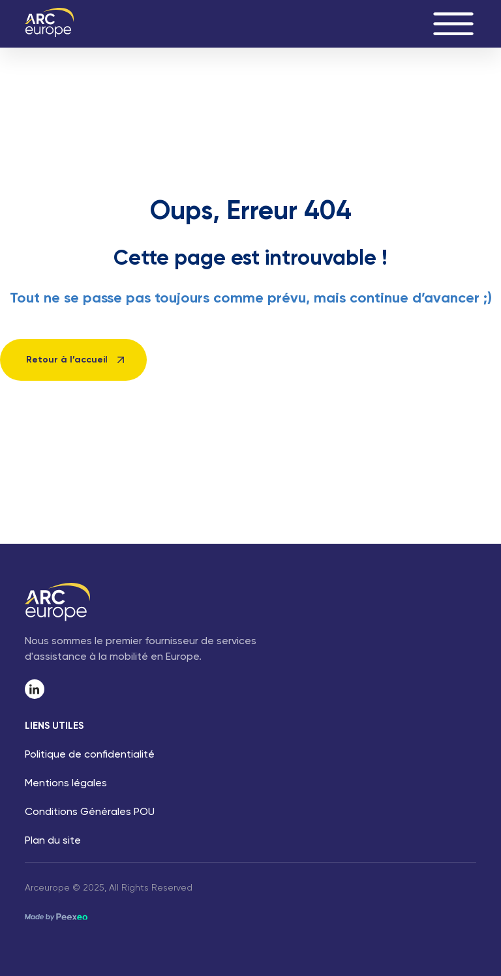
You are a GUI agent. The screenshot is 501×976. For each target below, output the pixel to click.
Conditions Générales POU (90, 812)
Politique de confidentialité (90, 755)
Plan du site (53, 841)
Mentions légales (66, 783)
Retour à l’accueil (67, 359)
